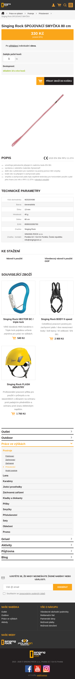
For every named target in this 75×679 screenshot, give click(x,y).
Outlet (5, 431)
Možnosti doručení (48, 626)
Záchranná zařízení (13, 492)
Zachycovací (10, 460)
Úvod (2, 13)
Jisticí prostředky (12, 487)
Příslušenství (44, 14)
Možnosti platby (47, 622)
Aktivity (6, 545)
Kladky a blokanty (12, 498)
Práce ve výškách (16, 14)
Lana (5, 475)
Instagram (46, 668)
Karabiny (8, 481)
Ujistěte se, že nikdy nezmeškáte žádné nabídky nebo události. (40, 578)
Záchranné (9, 463)
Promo (6, 532)
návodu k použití (42, 179)
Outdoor (7, 437)
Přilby (6, 504)
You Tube (37, 668)
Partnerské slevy (47, 619)
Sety (5, 520)
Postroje (31, 14)
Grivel (5, 539)
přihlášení (13, 46)
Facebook (28, 668)
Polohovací (9, 456)
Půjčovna (7, 551)
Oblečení (8, 526)
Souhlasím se (26, 593)
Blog (4, 557)
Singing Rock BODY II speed (56, 319)
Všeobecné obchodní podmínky (54, 612)
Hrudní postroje (11, 471)
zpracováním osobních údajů (32, 593)
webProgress (42, 675)
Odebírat (62, 587)
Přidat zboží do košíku (59, 81)
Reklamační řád (47, 615)
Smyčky (7, 509)
